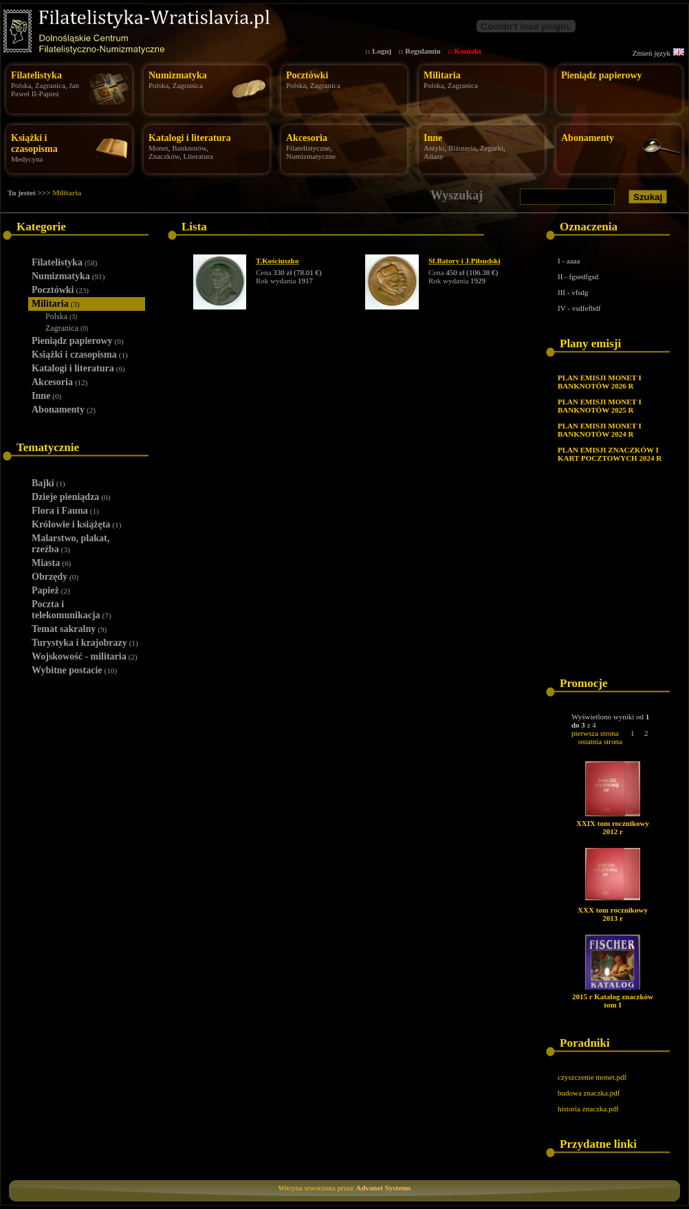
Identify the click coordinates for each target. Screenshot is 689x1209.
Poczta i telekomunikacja (71, 609)
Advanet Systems (383, 1188)
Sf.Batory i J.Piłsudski (464, 261)
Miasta (51, 563)
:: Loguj (378, 51)
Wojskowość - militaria (85, 656)
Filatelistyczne (308, 148)
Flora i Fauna (65, 510)
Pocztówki (307, 75)
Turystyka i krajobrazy (85, 643)
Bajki (48, 483)
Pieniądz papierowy (601, 75)
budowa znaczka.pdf (589, 1093)
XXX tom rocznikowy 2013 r (613, 914)
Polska (21, 85)
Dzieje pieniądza (71, 497)
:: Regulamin (419, 51)
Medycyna (27, 159)
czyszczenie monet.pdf (592, 1077)
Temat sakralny (69, 629)
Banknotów (189, 148)
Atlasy (434, 156)
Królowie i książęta (76, 524)
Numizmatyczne (311, 156)
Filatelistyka (36, 75)
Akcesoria (306, 138)
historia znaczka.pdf (588, 1108)
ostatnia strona (600, 741)
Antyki (434, 148)
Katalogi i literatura (190, 138)
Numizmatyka (178, 75)
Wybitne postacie (74, 670)
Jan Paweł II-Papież (45, 89)
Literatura (198, 156)
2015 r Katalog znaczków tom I (612, 1000)
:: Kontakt (464, 51)
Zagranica (50, 85)
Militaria (442, 75)
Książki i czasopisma (34, 143)
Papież (51, 590)
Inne (433, 138)
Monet (158, 148)
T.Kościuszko (277, 261)
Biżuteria (462, 148)
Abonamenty (587, 138)
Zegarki (491, 148)
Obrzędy (55, 576)
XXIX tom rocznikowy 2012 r (612, 827)
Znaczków (164, 156)
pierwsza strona (595, 733)
